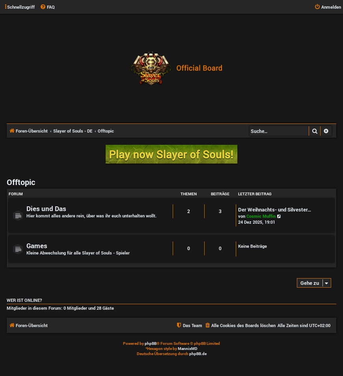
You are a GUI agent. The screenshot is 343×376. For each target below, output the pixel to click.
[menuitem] (47, 7)
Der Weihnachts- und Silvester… (274, 209)
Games (36, 245)
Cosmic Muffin (261, 216)
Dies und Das (46, 208)
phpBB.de (198, 353)
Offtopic (21, 182)
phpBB (151, 343)
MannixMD (188, 348)
